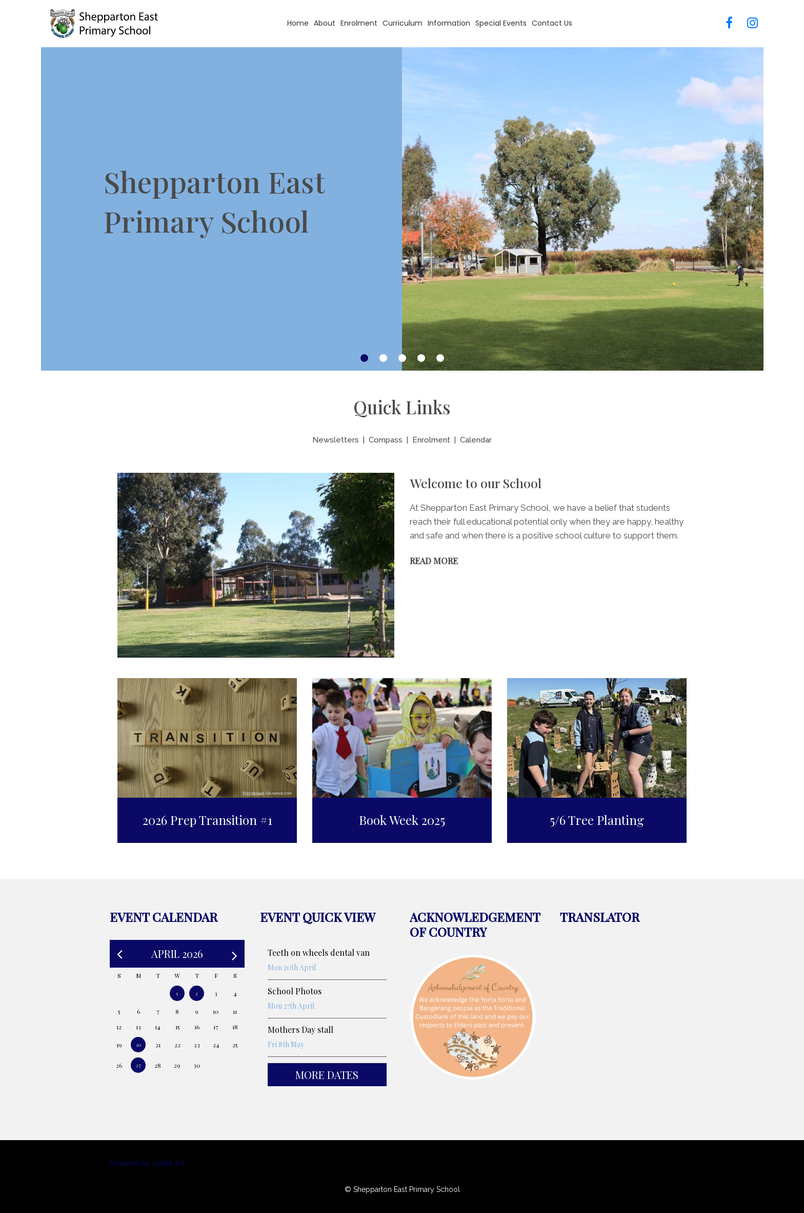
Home (298, 23)
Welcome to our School (475, 483)
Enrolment (358, 23)
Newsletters (335, 440)
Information (449, 23)
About (324, 23)
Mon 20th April (292, 967)
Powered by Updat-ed (147, 1163)
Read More (434, 560)
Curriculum (403, 23)
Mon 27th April (291, 1006)
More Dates (326, 1075)
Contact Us (552, 23)
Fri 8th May (286, 1044)
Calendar (476, 440)
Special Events (501, 23)
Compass (386, 440)
